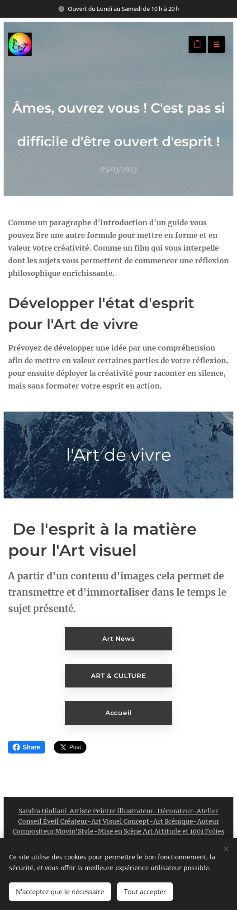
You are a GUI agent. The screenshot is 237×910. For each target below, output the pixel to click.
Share (26, 747)
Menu (213, 44)
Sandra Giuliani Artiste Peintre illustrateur (86, 811)
